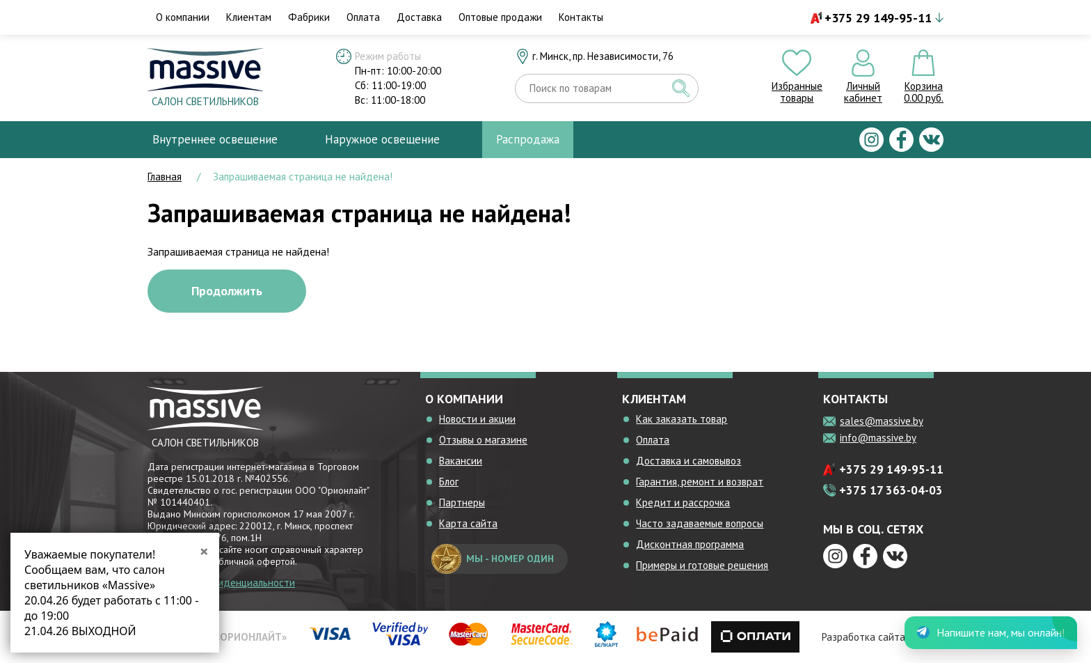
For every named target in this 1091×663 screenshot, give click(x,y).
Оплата (363, 17)
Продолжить (226, 291)
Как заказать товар (681, 419)
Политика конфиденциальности (221, 582)
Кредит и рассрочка (683, 502)
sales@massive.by (881, 421)
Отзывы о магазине (483, 440)
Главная (165, 176)
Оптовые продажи (500, 17)
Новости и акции (477, 419)
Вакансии (460, 460)
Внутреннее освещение (215, 139)
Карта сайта (468, 523)
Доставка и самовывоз (688, 460)
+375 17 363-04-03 (891, 490)
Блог (449, 481)
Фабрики (309, 17)
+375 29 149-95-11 (878, 18)
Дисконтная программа (690, 544)
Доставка (419, 17)
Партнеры (462, 502)
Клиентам (248, 17)
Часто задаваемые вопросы (699, 523)
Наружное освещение (382, 139)
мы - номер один (492, 559)
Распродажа (527, 139)
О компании (182, 17)
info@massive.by (878, 437)
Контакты (581, 17)
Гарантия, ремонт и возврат (699, 481)
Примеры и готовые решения (702, 565)
